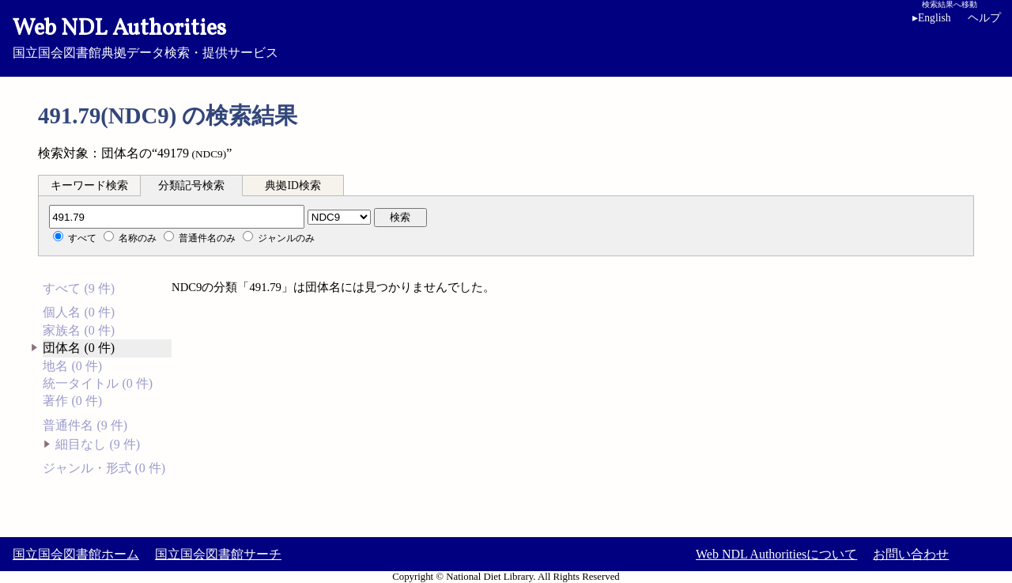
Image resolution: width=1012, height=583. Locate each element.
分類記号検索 (191, 185)
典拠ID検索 (292, 185)
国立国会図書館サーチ (218, 554)
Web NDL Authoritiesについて (776, 554)
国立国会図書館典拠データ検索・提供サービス (506, 36)
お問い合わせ (911, 554)
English (934, 18)
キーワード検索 (89, 185)
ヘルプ (984, 18)
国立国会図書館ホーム (76, 554)
